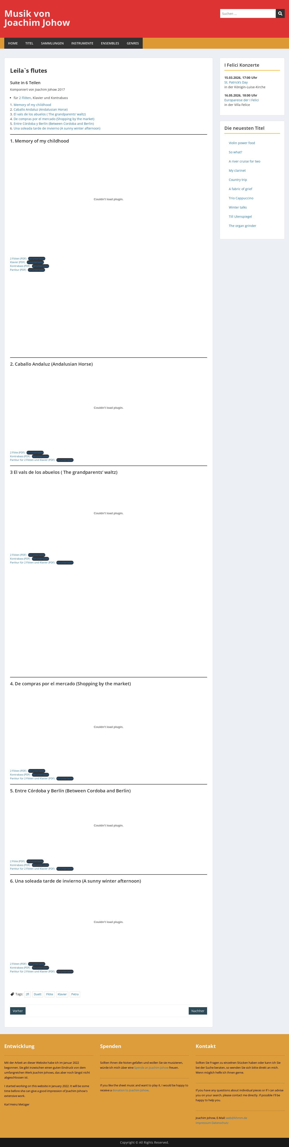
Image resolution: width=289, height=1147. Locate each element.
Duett (38, 994)
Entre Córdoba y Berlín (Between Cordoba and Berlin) (54, 123)
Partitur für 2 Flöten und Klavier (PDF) (32, 459)
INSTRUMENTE (82, 43)
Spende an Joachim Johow (151, 1068)
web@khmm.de (236, 1118)
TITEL (29, 43)
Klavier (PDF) (17, 262)
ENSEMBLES (110, 43)
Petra (75, 994)
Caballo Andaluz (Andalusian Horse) (41, 109)
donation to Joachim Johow (130, 1090)
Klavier (62, 994)
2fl (27, 994)
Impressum (203, 1123)
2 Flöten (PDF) (18, 258)
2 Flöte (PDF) (17, 452)
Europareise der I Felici (241, 100)
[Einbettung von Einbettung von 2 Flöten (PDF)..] (108, 199)
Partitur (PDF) (18, 269)
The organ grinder (242, 226)
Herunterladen (36, 258)
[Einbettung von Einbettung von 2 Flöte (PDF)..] (108, 408)
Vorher (18, 1011)
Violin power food (242, 143)
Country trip (238, 180)
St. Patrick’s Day (236, 82)
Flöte (49, 994)
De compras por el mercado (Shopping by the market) (54, 119)
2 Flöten (25, 98)
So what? (235, 152)
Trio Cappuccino (241, 198)
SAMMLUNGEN (52, 43)
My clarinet (237, 170)
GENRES (133, 43)
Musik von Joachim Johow (37, 18)
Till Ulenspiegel (240, 216)
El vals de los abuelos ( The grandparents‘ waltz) (50, 114)
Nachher (197, 1011)
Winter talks (238, 207)
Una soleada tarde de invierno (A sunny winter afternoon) (57, 128)
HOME (13, 43)
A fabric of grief (240, 189)
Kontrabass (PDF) (20, 266)
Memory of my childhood (32, 105)
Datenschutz (220, 1123)
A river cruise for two (244, 161)
